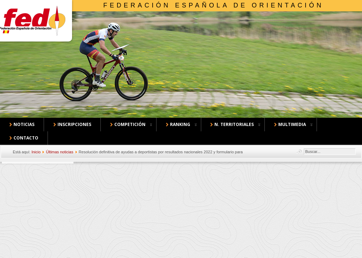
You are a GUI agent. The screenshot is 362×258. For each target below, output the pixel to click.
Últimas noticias (59, 152)
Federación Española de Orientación (213, 5)
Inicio (36, 152)
